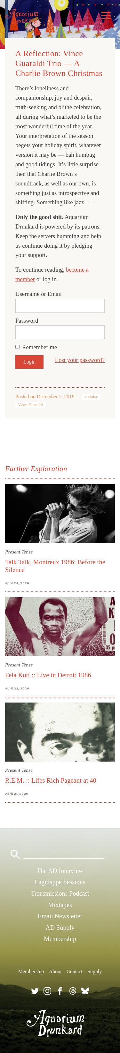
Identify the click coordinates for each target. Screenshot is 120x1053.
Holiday (91, 397)
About (55, 971)
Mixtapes (60, 904)
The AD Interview (60, 870)
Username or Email (38, 293)
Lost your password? (80, 360)
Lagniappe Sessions (60, 881)
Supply (94, 971)
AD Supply (60, 927)
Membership (60, 938)
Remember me (39, 347)
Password (26, 320)
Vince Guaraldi (30, 404)
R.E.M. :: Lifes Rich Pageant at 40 (50, 780)
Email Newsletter (60, 916)
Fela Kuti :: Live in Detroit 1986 (48, 675)
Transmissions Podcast (60, 893)
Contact (75, 971)
